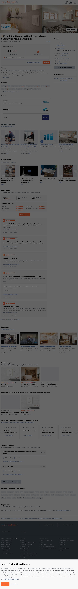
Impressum (69, 577)
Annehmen (5, 584)
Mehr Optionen (14, 584)
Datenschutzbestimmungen (12, 579)
